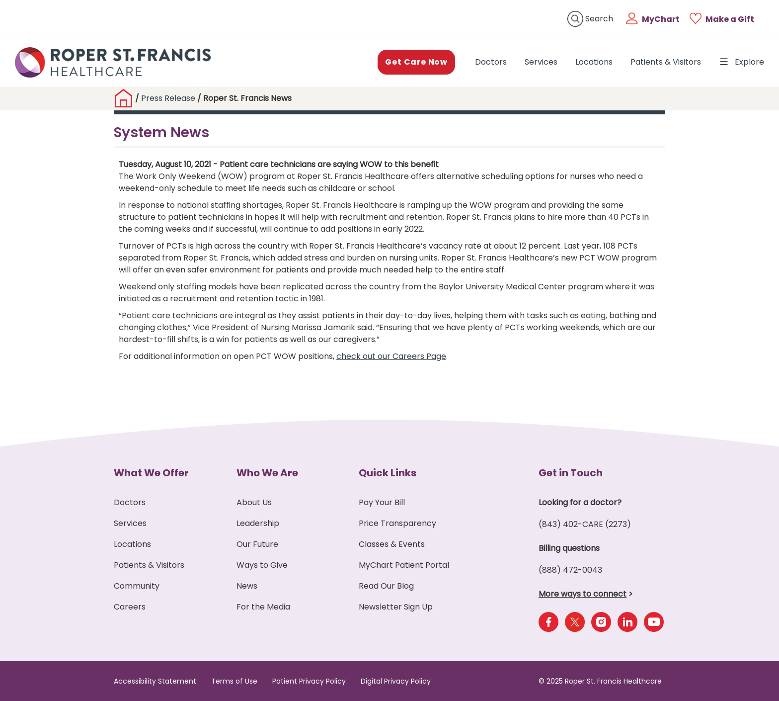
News (246, 586)
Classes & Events (392, 544)
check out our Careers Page (391, 356)
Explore (741, 62)
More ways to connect (582, 594)
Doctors (493, 62)
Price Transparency (397, 523)
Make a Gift (729, 19)
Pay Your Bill (382, 502)
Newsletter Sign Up (396, 607)
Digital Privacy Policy (396, 681)
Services (541, 62)
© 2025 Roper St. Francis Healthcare (600, 681)
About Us (254, 502)
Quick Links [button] (387, 473)
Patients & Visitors (665, 62)
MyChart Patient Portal (404, 565)
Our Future (257, 544)
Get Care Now (416, 62)
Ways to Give (262, 565)
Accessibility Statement (155, 681)
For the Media (263, 607)
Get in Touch (571, 473)
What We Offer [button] (151, 473)
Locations (594, 62)
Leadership (257, 523)
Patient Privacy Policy (309, 681)
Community (136, 586)
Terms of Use (234, 681)
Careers (130, 607)
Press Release (168, 98)
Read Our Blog (386, 586)
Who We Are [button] (267, 473)
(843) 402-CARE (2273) (585, 524)
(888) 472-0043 (570, 570)
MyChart (661, 19)
